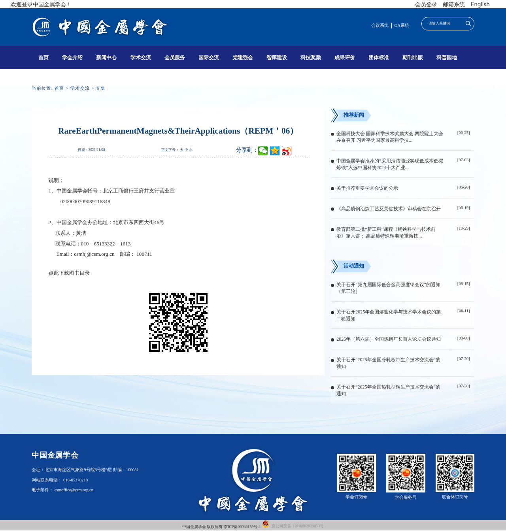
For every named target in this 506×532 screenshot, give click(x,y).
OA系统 (402, 25)
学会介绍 (72, 57)
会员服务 (174, 57)
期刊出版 (412, 57)
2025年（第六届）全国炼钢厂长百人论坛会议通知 (388, 339)
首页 (43, 57)
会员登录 (426, 4)
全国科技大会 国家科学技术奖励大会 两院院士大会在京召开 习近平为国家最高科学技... (389, 137)
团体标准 (378, 57)
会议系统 (380, 25)
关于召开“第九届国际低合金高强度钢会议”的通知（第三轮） (388, 288)
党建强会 (242, 57)
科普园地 (446, 57)
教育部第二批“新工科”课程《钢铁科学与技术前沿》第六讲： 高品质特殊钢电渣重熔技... (386, 232)
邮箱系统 (454, 4)
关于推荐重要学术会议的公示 (367, 188)
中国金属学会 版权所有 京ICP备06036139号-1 (222, 526)
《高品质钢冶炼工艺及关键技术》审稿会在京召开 (388, 208)
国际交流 (208, 57)
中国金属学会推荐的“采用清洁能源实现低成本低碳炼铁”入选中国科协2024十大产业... (389, 164)
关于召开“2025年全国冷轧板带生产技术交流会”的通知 (388, 363)
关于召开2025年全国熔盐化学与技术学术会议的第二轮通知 (388, 315)
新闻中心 (106, 57)
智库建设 (276, 57)
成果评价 (344, 57)
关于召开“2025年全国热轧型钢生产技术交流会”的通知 (388, 390)
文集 (101, 88)
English (480, 4)
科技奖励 (310, 57)
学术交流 (140, 57)
